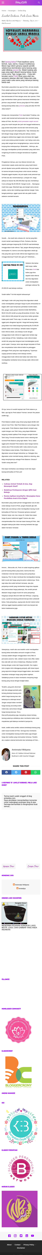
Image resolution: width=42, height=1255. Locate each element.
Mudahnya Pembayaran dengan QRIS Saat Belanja (20, 491)
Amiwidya (22, 888)
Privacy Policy (29, 1245)
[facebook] (6, 772)
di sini (34, 269)
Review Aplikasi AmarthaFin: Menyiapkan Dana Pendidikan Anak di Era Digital (22, 497)
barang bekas (10, 62)
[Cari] (39, 3)
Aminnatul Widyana (14, 21)
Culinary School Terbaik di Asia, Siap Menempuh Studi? (18, 485)
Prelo (15, 76)
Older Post (33, 866)
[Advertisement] (21, 954)
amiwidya (21, 3)
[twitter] (16, 772)
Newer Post (8, 866)
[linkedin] (26, 1237)
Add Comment (6, 23)
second (16, 70)
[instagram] (15, 1237)
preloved (22, 106)
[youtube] (32, 1237)
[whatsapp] (35, 772)
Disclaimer (21, 1248)
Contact (17, 1245)
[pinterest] (26, 772)
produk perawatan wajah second (27, 121)
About (9, 1245)
